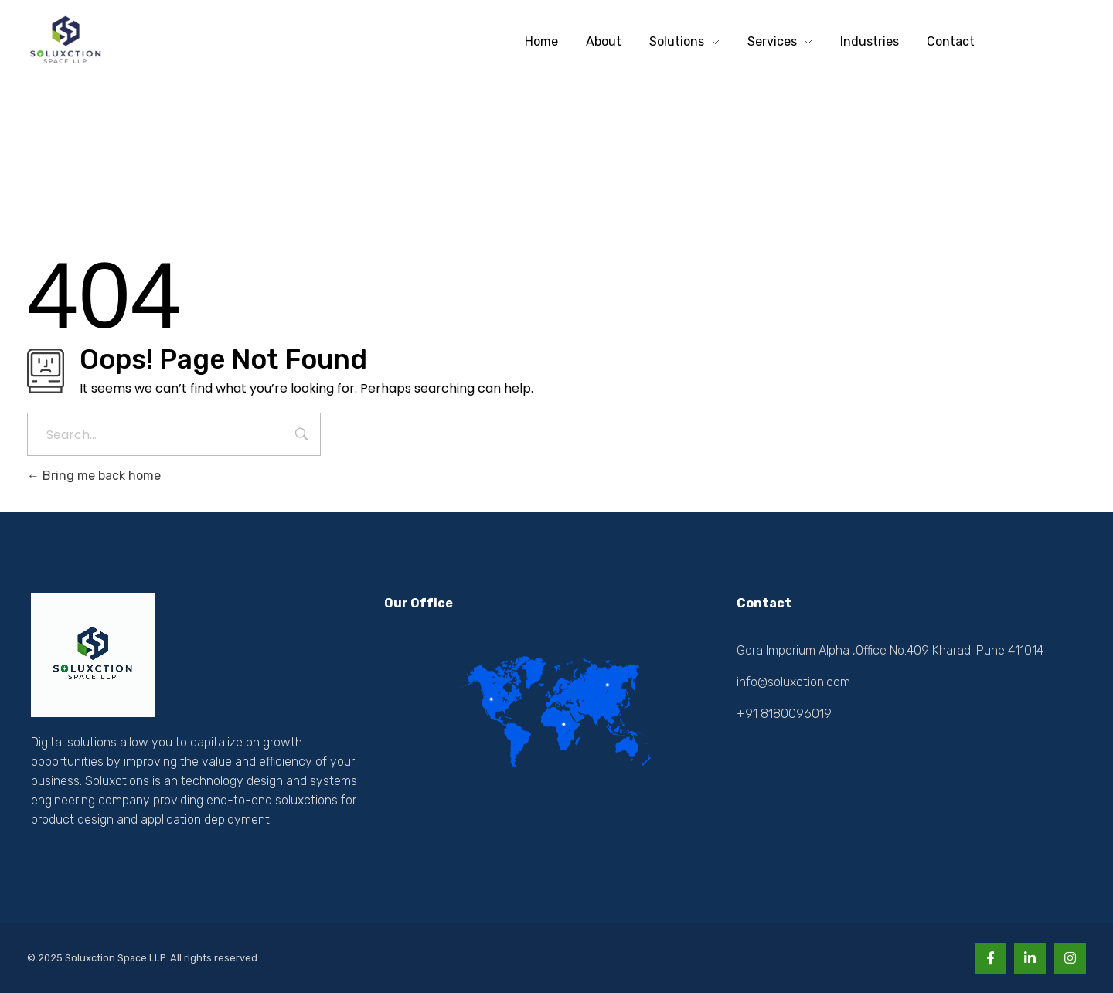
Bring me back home (94, 475)
